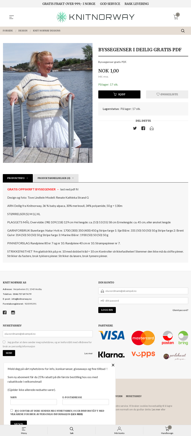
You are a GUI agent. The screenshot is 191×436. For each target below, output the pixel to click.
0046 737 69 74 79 (22, 294)
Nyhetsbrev (134, 396)
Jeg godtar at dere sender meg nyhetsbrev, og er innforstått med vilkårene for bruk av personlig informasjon (47, 344)
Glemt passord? (180, 310)
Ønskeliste (167, 94)
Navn (33, 400)
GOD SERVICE (110, 4)
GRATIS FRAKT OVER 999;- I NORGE (68, 4)
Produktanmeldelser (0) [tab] (54, 178)
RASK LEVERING (137, 4)
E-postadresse (85, 400)
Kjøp (119, 94)
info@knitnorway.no (22, 298)
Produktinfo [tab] (16, 178)
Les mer (88, 353)
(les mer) (77, 414)
